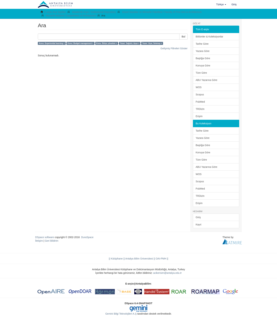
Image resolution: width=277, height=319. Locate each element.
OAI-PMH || (161, 258)
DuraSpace (87, 237)
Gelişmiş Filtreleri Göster (173, 48)
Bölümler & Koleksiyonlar (209, 36)
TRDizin (200, 109)
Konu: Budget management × (80, 43)
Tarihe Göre (202, 43)
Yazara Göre (203, 51)
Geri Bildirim (51, 240)
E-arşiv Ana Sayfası (55, 12)
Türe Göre (201, 72)
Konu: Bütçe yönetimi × (106, 43)
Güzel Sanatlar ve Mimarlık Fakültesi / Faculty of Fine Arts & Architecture (162, 12)
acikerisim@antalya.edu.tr (167, 272)
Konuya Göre (203, 65)
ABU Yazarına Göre (206, 80)
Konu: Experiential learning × (52, 43)
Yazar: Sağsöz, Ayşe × (129, 43)
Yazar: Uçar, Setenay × (152, 43)
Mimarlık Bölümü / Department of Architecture (71, 15)
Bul (183, 36)
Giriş (198, 217)
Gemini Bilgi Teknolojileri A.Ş (121, 313)
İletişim (39, 240)
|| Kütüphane (116, 258)
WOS (199, 87)
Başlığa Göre (203, 58)
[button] (221, 4)
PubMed (200, 101)
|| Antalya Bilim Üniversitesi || (139, 258)
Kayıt (198, 224)
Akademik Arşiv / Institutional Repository (94, 12)
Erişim (199, 116)
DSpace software (44, 237)
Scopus (200, 94)
